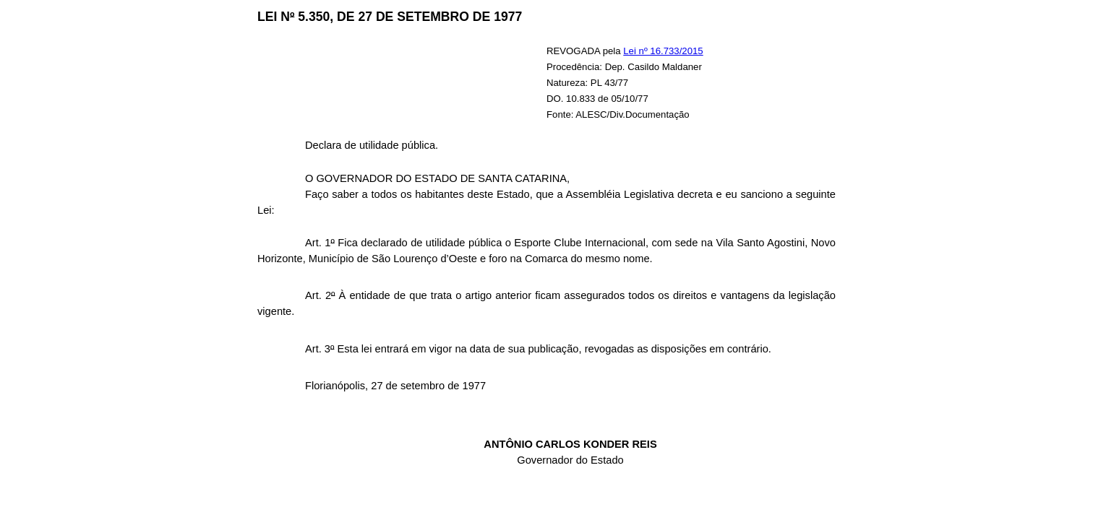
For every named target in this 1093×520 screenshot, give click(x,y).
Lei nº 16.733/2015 (663, 51)
